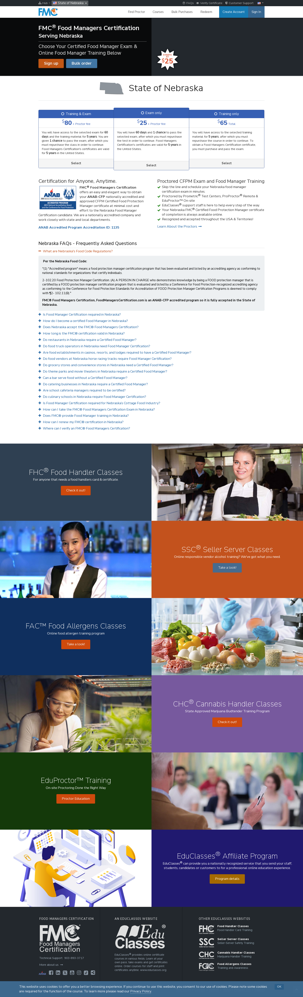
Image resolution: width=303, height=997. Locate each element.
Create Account (234, 12)
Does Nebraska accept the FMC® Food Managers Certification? (88, 327)
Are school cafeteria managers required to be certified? (82, 390)
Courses (158, 12)
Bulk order (81, 63)
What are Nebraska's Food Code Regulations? (75, 251)
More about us (51, 965)
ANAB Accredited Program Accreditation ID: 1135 (78, 227)
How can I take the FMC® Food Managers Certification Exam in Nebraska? (96, 409)
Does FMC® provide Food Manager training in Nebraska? (83, 415)
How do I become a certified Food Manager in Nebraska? (83, 321)
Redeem (206, 12)
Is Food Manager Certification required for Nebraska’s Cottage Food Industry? (99, 403)
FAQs (188, 3)
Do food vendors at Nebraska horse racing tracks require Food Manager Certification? (105, 359)
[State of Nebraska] (151, 88)
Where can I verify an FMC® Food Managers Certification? (84, 428)
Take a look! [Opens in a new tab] (227, 567)
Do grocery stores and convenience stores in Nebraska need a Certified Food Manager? (105, 365)
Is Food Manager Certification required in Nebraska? (79, 314)
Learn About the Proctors (179, 226)
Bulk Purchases (182, 12)
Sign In (256, 12)
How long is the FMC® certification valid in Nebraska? (81, 333)
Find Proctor (136, 12)
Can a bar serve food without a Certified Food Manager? (82, 378)
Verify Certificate (209, 3)
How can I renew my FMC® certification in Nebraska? (80, 422)
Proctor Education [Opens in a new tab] (76, 798)
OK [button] (279, 987)
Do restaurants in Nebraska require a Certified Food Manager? (87, 340)
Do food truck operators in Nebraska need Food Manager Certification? (94, 346)
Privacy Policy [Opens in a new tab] (140, 991)
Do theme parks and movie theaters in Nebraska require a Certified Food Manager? (102, 371)
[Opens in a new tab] (51, 972)
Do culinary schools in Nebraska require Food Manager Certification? (92, 397)
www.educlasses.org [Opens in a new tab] (153, 970)
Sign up (51, 63)
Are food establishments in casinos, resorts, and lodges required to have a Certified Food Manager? (114, 352)
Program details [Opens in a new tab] (227, 879)
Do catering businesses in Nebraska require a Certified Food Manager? (93, 384)
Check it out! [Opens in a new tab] (75, 490)
